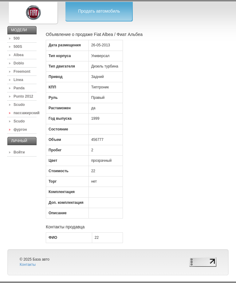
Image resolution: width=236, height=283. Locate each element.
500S (18, 47)
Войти (19, 152)
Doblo (19, 63)
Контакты (28, 264)
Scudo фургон (20, 125)
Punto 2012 (23, 96)
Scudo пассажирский (25, 109)
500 (17, 38)
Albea (19, 55)
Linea (18, 80)
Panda (19, 88)
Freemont (22, 71)
